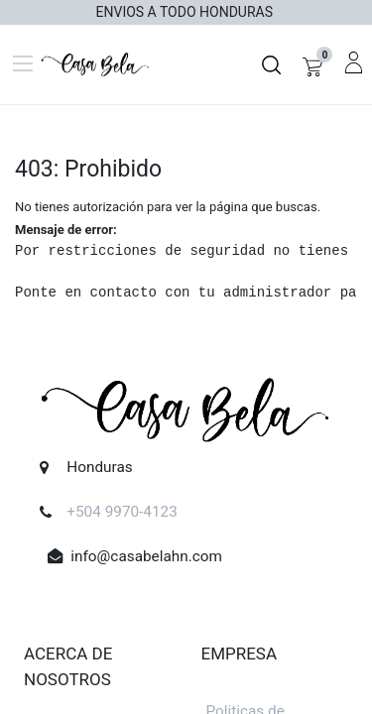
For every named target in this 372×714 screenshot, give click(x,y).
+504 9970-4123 (122, 512)
